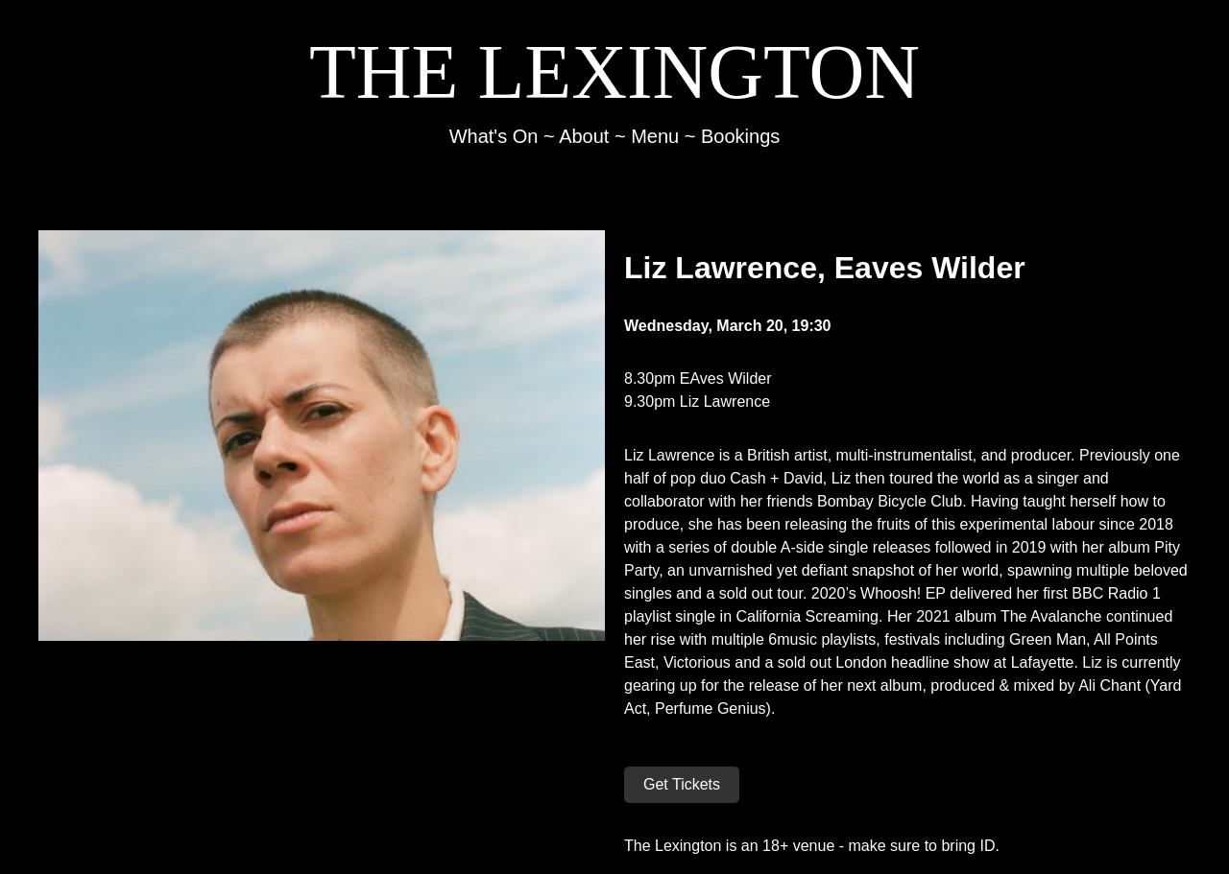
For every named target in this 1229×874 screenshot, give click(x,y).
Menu (655, 136)
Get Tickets (681, 784)
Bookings (740, 136)
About (584, 136)
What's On (494, 136)
